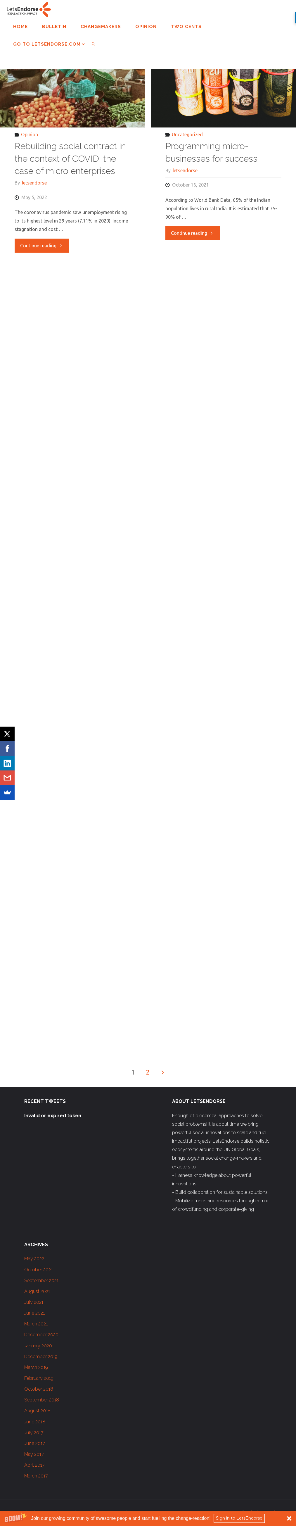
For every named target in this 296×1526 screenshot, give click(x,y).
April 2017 (34, 1465)
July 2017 (34, 1432)
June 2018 (34, 1422)
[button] (148, 1518)
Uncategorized (187, 134)
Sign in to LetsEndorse (239, 1518)
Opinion (29, 134)
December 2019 (41, 1356)
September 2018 (41, 1400)
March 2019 (36, 1367)
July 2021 (33, 1302)
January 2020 (38, 1346)
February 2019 (38, 1378)
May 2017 (34, 1454)
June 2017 (34, 1443)
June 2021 (34, 1313)
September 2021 (41, 1280)
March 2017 (36, 1476)
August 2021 (37, 1291)
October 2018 (38, 1389)
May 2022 (34, 1258)
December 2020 (41, 1334)
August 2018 (37, 1410)
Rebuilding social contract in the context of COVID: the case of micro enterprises (70, 158)
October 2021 (38, 1269)
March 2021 (36, 1324)
